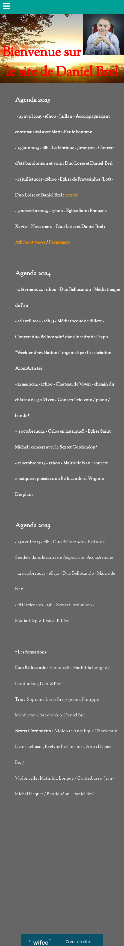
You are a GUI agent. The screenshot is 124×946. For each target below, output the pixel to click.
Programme (59, 242)
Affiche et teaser (30, 242)
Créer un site (78, 941)
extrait (71, 195)
